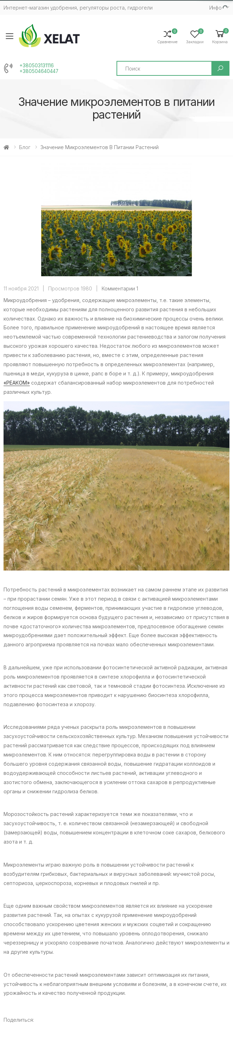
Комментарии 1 (120, 288)
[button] (220, 36)
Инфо (215, 8)
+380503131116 (36, 65)
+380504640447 (38, 71)
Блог (24, 147)
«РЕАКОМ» (17, 383)
